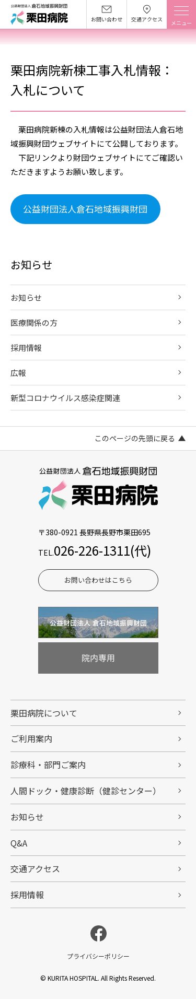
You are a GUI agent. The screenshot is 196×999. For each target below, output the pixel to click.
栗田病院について (43, 713)
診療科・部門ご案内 (48, 764)
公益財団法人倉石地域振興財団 (85, 208)
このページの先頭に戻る (135, 438)
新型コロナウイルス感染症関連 (65, 397)
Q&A (18, 843)
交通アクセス (35, 868)
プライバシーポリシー (98, 955)
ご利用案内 (31, 738)
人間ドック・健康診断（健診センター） (85, 790)
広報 (18, 372)
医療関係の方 (33, 322)
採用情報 (26, 347)
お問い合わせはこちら (98, 580)
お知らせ (26, 297)
